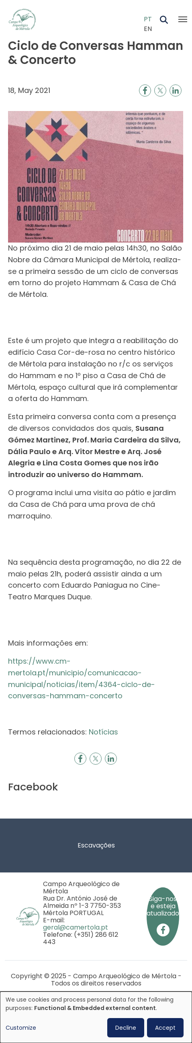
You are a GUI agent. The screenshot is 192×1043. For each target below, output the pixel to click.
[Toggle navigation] (183, 19)
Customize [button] (21, 1028)
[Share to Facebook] (145, 90)
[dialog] (96, 1017)
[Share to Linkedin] (176, 90)
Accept (165, 1028)
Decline (125, 1028)
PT (148, 19)
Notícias (103, 732)
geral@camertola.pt (75, 927)
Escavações (96, 845)
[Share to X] (160, 90)
